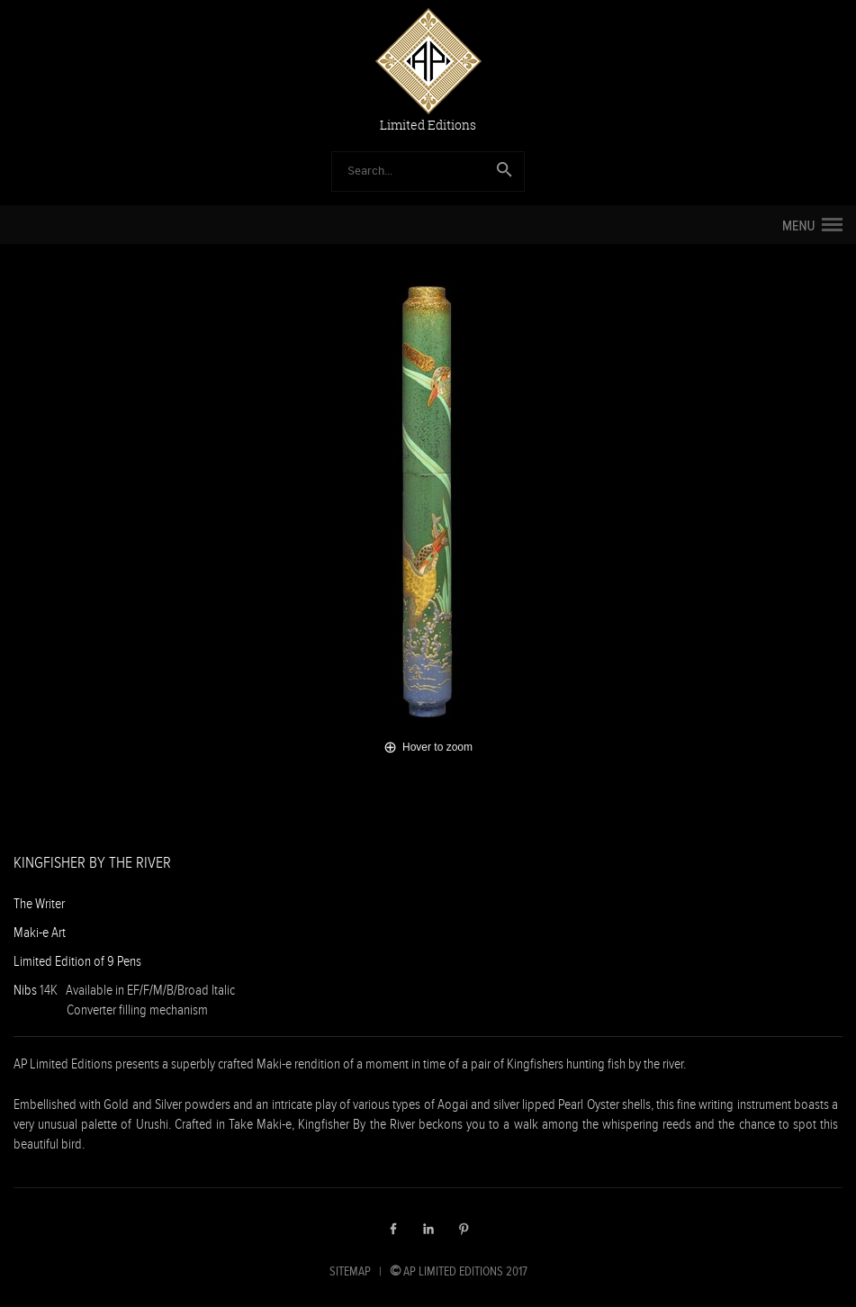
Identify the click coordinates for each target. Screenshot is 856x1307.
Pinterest (463, 1228)
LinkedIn (428, 1228)
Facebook (393, 1228)
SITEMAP (350, 1271)
